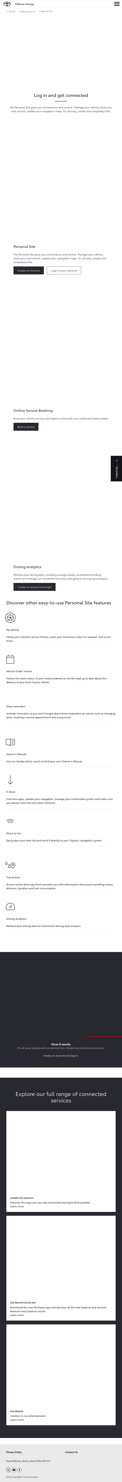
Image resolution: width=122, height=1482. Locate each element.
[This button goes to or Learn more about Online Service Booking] (27, 427)
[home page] (7, 3)
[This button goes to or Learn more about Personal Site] (30, 270)
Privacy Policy (14, 1452)
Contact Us (71, 1452)
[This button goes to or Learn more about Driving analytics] (36, 587)
